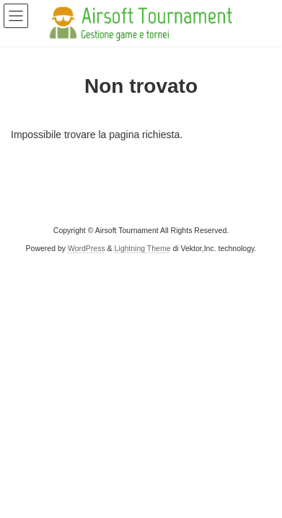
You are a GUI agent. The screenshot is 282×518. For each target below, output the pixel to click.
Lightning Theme (143, 248)
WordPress (86, 248)
